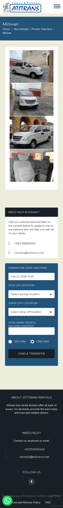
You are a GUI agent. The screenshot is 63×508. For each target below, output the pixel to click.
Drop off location (23, 303)
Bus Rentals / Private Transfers (33, 29)
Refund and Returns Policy (24, 502)
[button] (7, 501)
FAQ (47, 502)
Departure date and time (27, 267)
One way (42, 341)
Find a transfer (31, 353)
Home (6, 29)
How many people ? (22, 324)
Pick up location (21, 285)
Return (20, 341)
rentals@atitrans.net (29, 252)
